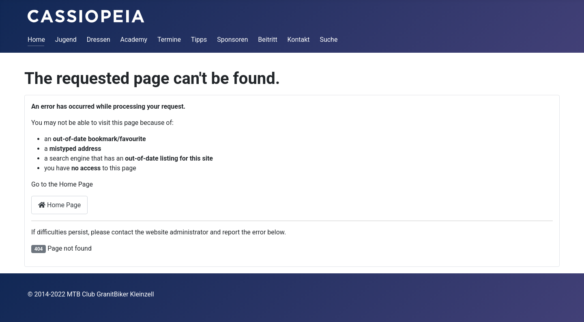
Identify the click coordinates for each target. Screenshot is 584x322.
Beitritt (267, 39)
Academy (134, 39)
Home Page (59, 205)
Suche (328, 39)
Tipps (199, 39)
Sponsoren (232, 39)
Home (36, 39)
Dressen (98, 39)
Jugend (66, 39)
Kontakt (299, 39)
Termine (169, 39)
